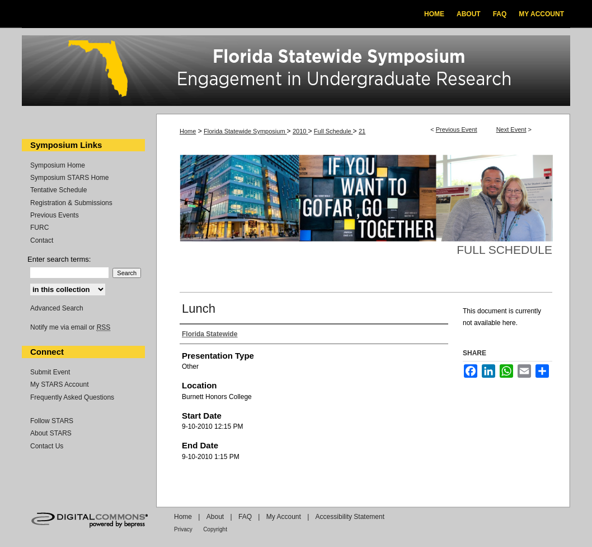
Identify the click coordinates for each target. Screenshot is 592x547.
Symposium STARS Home (69, 178)
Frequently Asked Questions (72, 397)
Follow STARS (51, 421)
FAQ (245, 517)
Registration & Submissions (71, 203)
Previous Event (456, 129)
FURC (39, 227)
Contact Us (46, 446)
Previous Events (54, 215)
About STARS (51, 433)
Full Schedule (333, 131)
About (215, 517)
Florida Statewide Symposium (245, 131)
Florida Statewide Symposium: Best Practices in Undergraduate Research (296, 72)
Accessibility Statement (350, 517)
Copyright (215, 529)
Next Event (511, 129)
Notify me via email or (70, 327)
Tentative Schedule (58, 190)
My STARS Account (59, 384)
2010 (300, 131)
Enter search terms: (59, 259)
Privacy (183, 529)
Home (188, 131)
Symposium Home (57, 165)
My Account (283, 517)
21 (362, 131)
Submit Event (50, 372)
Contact (41, 240)
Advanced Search (56, 308)
